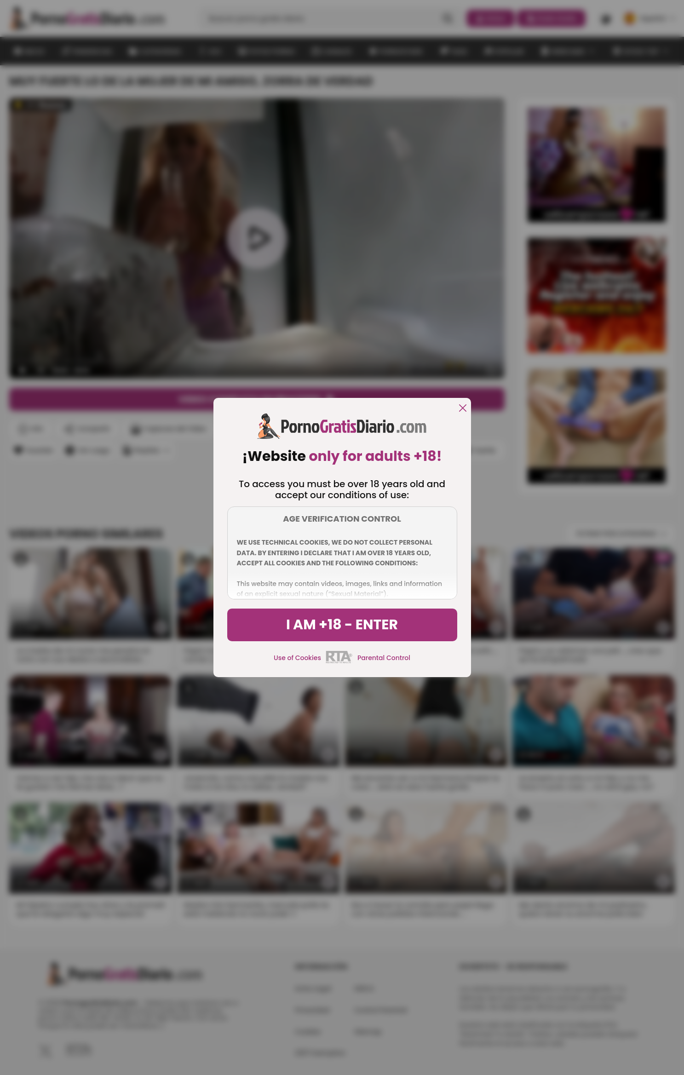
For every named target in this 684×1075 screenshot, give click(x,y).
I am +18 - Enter (342, 624)
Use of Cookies (297, 657)
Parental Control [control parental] (383, 657)
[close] (462, 408)
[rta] (339, 662)
